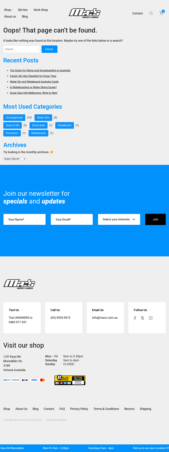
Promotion (12, 133)
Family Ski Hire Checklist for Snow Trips (33, 76)
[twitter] (142, 317)
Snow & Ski (12, 125)
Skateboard (64, 125)
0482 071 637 (18, 322)
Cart (162, 12)
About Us (21, 409)
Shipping (145, 409)
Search (151, 13)
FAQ (62, 409)
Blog (25, 16)
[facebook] (135, 317)
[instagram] (150, 317)
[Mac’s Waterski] (85, 13)
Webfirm (62, 420)
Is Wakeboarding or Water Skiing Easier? (33, 87)
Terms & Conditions (106, 409)
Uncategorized (14, 117)
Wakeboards (38, 133)
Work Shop (41, 10)
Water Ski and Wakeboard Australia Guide (34, 81)
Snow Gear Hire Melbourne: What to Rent (33, 92)
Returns (129, 409)
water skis (43, 117)
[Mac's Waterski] (84, 448)
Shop (7, 10)
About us (10, 16)
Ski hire (23, 10)
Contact (137, 13)
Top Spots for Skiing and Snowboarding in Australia (40, 70)
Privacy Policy (79, 409)
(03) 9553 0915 (60, 317)
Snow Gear (38, 125)
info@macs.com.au (105, 317)
